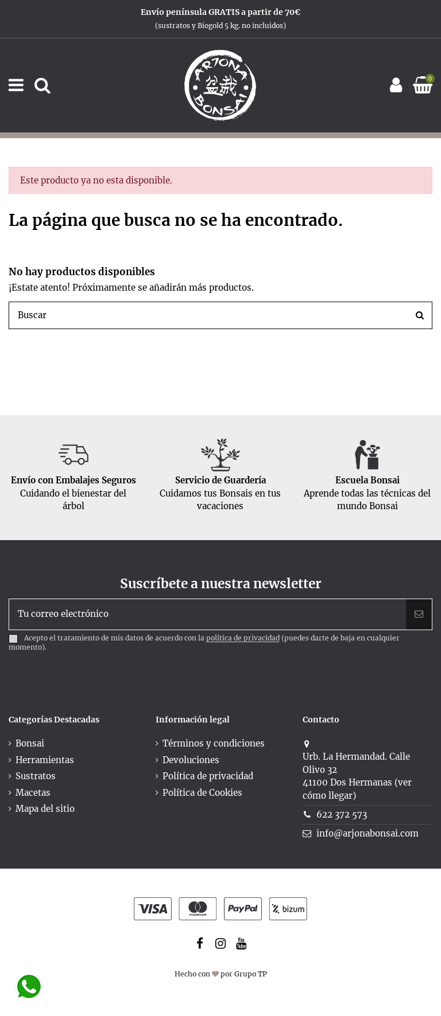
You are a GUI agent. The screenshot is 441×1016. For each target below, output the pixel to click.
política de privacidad (243, 638)
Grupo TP (250, 974)
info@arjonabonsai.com (367, 833)
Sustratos (36, 776)
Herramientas (45, 760)
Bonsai (30, 743)
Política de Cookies (202, 792)
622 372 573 (341, 814)
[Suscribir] (419, 614)
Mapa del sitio (45, 808)
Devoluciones (191, 760)
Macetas (33, 792)
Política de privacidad (208, 776)
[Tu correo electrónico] (207, 614)
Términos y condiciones (214, 743)
